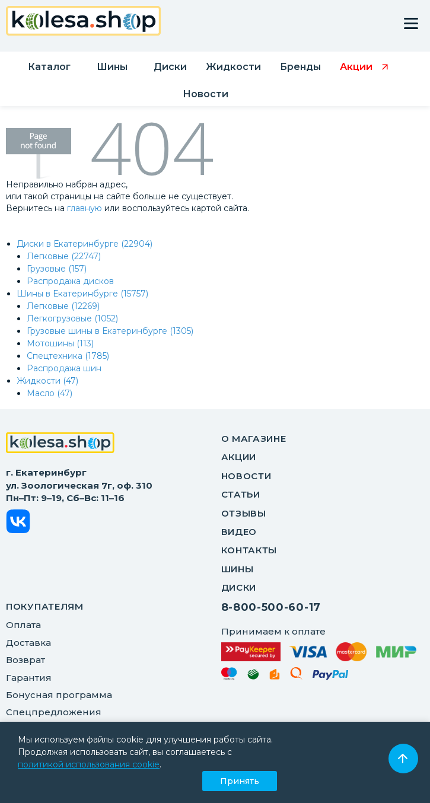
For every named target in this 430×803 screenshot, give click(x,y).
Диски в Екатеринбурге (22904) (84, 243)
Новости (246, 476)
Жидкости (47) (47, 380)
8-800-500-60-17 (271, 607)
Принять (239, 781)
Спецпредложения (53, 712)
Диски (239, 587)
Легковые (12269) (63, 306)
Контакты (249, 550)
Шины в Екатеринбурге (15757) (82, 293)
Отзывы (243, 513)
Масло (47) (49, 393)
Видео (239, 531)
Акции (239, 457)
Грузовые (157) (57, 268)
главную (84, 208)
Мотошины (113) (60, 343)
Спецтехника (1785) (68, 355)
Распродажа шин (64, 368)
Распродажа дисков (70, 281)
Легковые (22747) (64, 256)
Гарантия (29, 677)
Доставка (28, 642)
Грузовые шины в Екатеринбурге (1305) (110, 331)
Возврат (25, 659)
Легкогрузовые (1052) (72, 318)
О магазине (253, 438)
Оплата (23, 624)
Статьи (240, 494)
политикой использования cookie (89, 764)
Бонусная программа (59, 694)
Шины (237, 569)
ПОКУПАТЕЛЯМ (45, 606)
